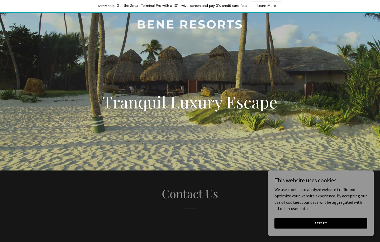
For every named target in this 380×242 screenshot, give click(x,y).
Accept (321, 223)
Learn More (266, 6)
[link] (190, 27)
